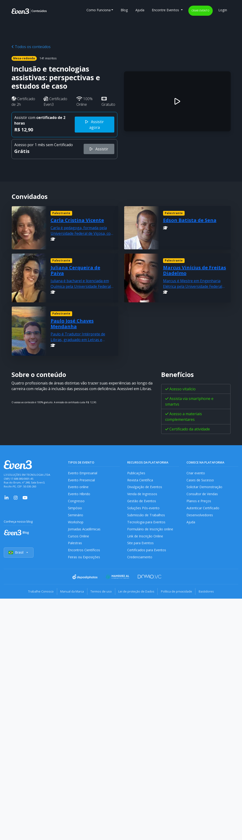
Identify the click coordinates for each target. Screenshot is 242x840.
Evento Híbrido (79, 494)
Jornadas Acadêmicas (84, 530)
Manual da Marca (70, 593)
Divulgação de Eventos (145, 487)
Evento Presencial (81, 480)
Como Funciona (98, 10)
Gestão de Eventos (142, 501)
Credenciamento (140, 559)
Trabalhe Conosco (38, 593)
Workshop (76, 523)
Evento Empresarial (83, 473)
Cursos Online (78, 537)
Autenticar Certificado (203, 509)
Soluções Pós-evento (143, 509)
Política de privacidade (178, 593)
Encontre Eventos (166, 10)
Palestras (75, 544)
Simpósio (75, 509)
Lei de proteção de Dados (137, 593)
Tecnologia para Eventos (146, 523)
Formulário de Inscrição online (150, 530)
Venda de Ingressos (142, 494)
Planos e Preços (198, 501)
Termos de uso (100, 593)
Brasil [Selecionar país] (18, 554)
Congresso (76, 501)
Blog (124, 10)
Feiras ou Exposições (84, 559)
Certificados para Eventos (147, 552)
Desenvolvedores (199, 516)
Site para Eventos (140, 544)
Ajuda (139, 10)
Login (222, 10)
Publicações (136, 473)
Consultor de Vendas (202, 494)
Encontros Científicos (84, 552)
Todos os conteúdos (31, 46)
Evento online (78, 487)
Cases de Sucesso (200, 480)
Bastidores (209, 593)
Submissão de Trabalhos (146, 516)
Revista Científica (140, 480)
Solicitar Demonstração (204, 487)
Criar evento (200, 10)
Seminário (75, 516)
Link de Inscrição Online (145, 537)
